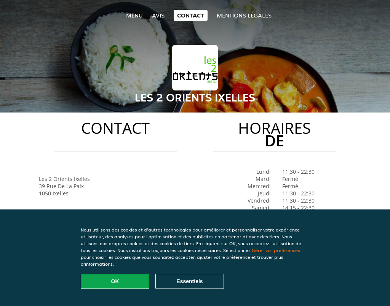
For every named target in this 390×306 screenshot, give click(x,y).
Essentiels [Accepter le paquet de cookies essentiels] (189, 281)
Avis (158, 15)
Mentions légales (244, 15)
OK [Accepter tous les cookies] (115, 281)
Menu (134, 15)
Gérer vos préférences (276, 250)
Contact (190, 15)
